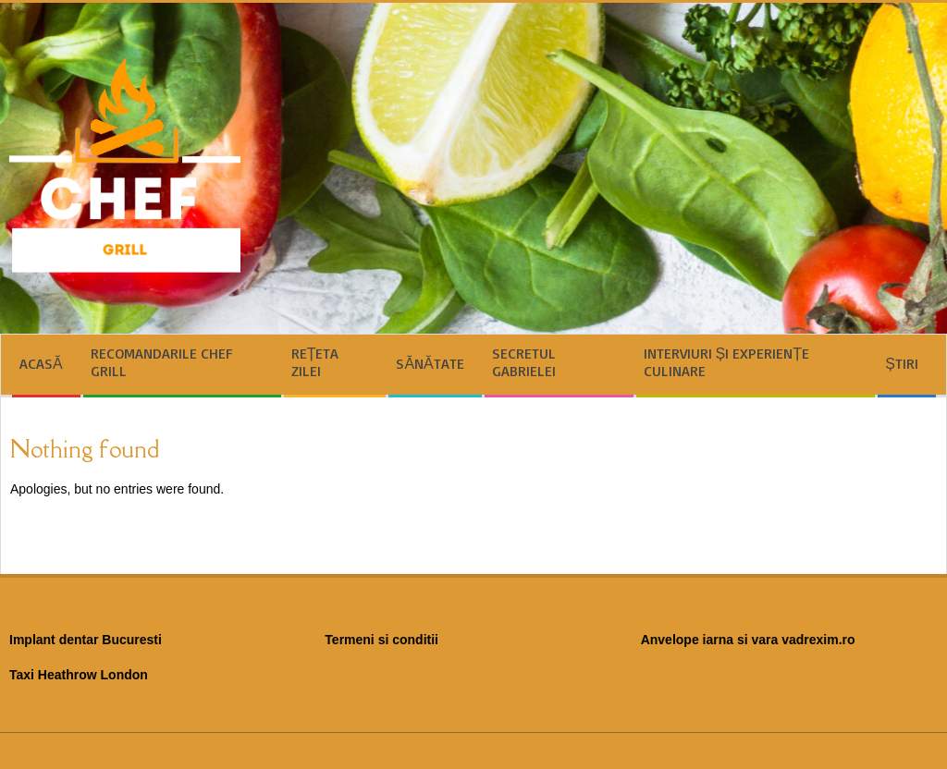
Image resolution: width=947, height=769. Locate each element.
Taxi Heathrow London (78, 674)
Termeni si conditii (381, 639)
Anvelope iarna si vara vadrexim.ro (748, 639)
